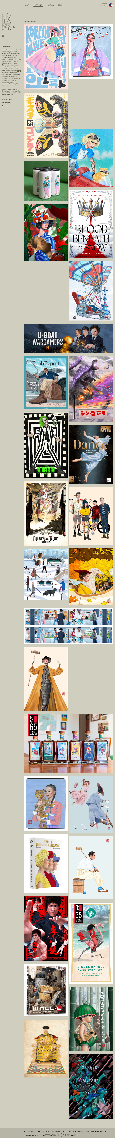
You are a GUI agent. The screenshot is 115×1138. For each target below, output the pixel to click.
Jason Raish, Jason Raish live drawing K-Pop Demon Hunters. (91, 92)
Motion (51, 5)
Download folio (7, 99)
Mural (61, 5)
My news (5, 106)
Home (26, 5)
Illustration (38, 5)
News (104, 5)
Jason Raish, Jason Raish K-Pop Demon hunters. (91, 116)
